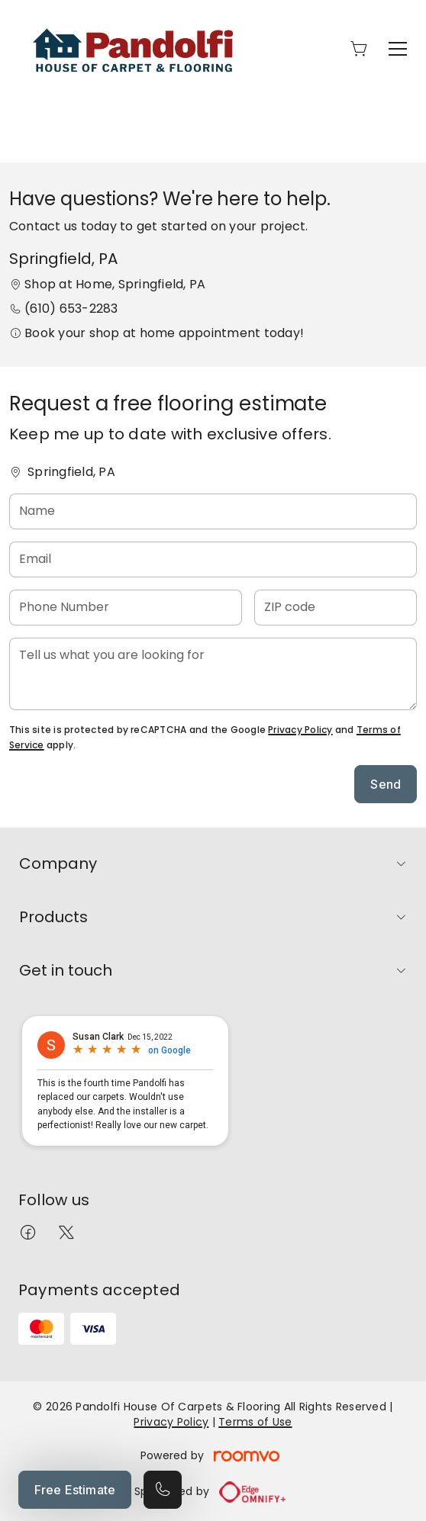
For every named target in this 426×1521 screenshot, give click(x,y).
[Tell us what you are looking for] (213, 674)
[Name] (213, 511)
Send (385, 784)
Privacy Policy (300, 729)
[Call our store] (163, 1490)
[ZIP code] (335, 607)
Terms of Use (255, 1421)
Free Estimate (74, 1489)
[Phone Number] (125, 607)
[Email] (213, 559)
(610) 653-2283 (71, 308)
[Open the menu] (398, 49)
